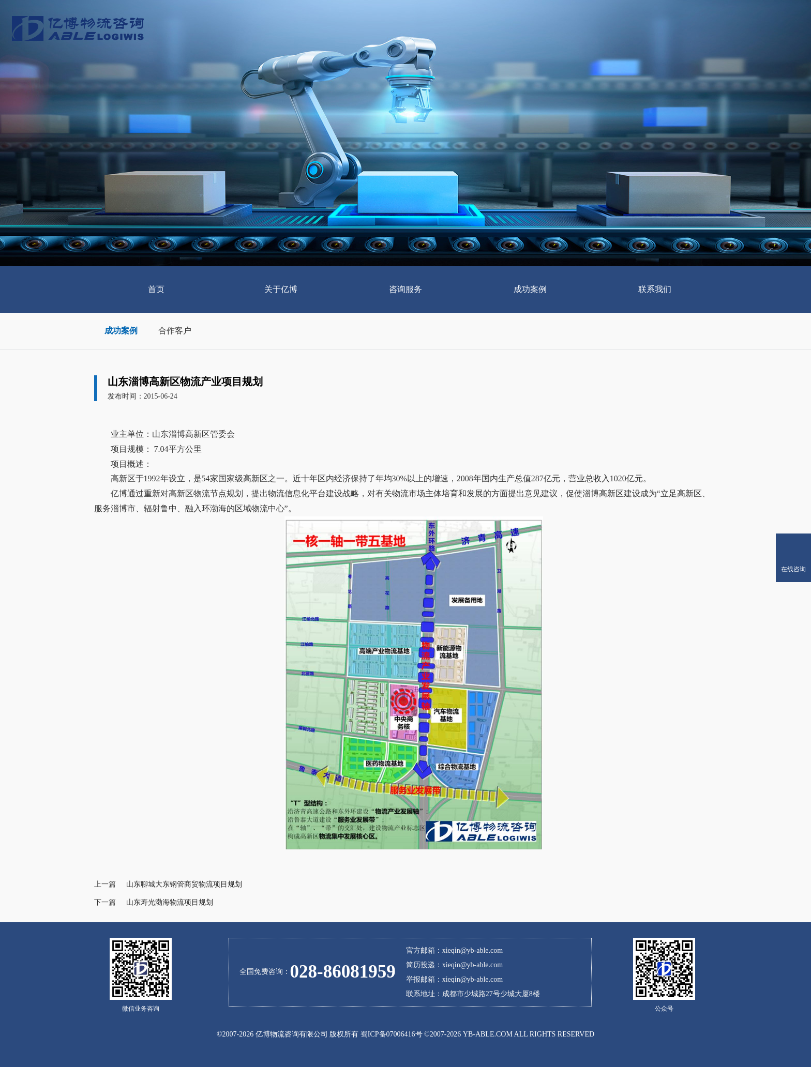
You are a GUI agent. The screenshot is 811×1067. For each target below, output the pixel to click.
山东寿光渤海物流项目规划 (169, 902)
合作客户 (174, 330)
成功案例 (121, 330)
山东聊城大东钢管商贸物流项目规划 (184, 884)
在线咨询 (793, 569)
